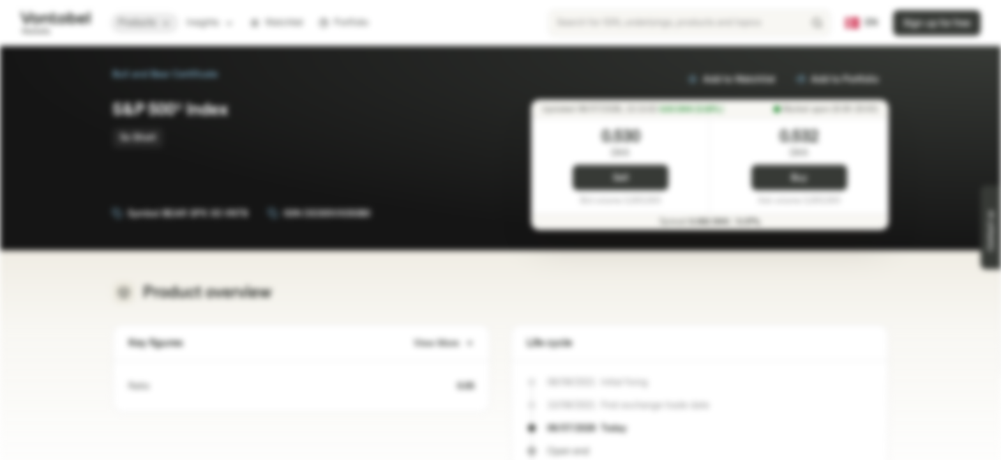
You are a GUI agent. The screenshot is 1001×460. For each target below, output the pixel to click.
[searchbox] (689, 23)
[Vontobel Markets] (55, 23)
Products (144, 22)
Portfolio (343, 22)
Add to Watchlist (731, 79)
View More (444, 343)
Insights (210, 22)
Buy (799, 177)
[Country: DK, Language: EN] (861, 23)
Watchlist (276, 22)
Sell (621, 177)
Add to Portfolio (836, 79)
